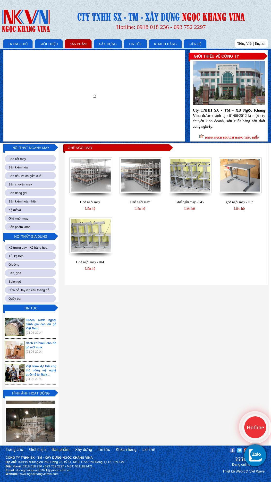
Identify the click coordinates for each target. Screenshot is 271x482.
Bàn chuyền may (20, 184)
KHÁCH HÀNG (165, 44)
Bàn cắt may (17, 159)
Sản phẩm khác (19, 227)
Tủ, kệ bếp (16, 256)
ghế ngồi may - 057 (239, 202)
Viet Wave (257, 471)
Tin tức (104, 449)
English (260, 43)
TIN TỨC (135, 44)
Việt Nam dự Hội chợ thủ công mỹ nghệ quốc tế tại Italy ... (41, 370)
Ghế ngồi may (18, 218)
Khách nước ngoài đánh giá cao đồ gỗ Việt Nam (41, 324)
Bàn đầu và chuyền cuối (25, 176)
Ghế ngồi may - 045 (190, 202)
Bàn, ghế (14, 273)
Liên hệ (90, 208)
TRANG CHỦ (18, 44)
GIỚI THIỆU (49, 44)
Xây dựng (83, 449)
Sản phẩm (60, 449)
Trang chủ (14, 449)
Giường (13, 264)
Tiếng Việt (244, 43)
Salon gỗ (14, 281)
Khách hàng (126, 449)
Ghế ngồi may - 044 (90, 262)
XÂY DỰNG (108, 44)
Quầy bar (14, 298)
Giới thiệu (37, 449)
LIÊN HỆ (195, 44)
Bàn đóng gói (17, 193)
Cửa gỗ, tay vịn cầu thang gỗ (29, 290)
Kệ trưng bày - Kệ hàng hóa (27, 247)
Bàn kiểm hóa (18, 167)
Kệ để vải (15, 210)
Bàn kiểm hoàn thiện (22, 201)
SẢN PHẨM (78, 44)
